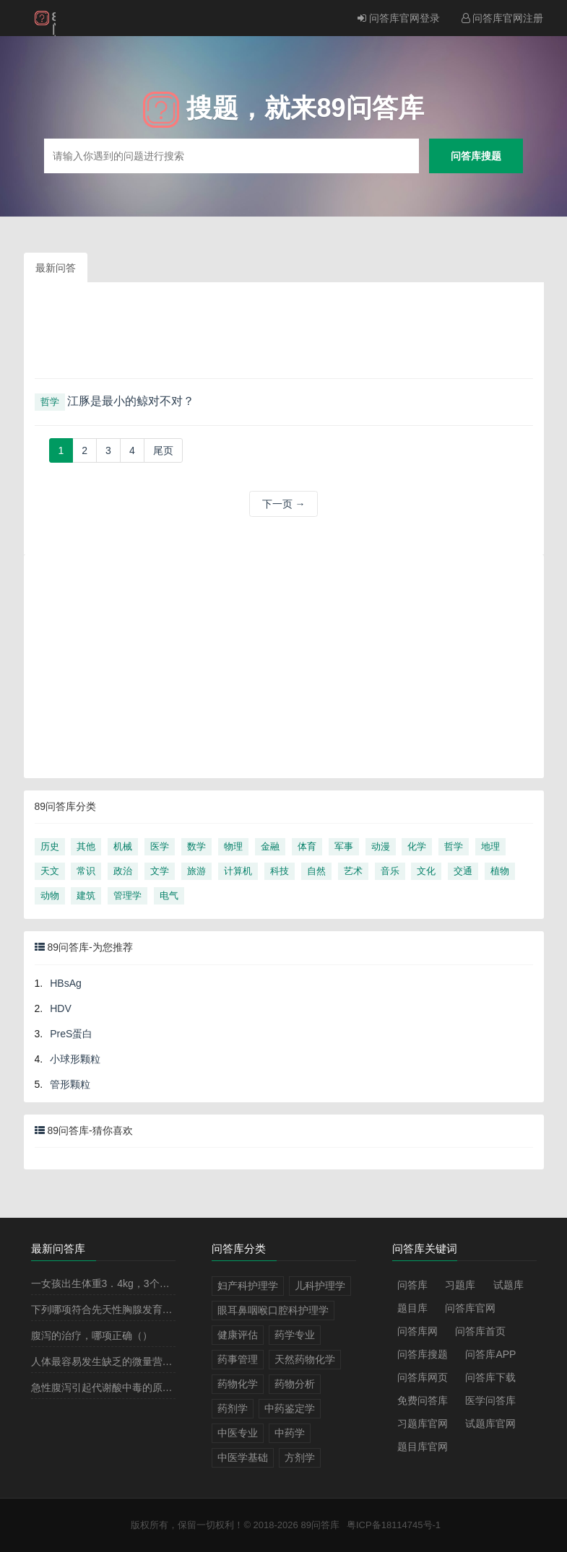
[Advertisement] (284, 335)
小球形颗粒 (75, 1059)
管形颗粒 (70, 1084)
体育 (307, 846)
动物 (49, 895)
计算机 (238, 871)
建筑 (86, 895)
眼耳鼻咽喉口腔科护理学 (273, 1310)
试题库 (508, 1285)
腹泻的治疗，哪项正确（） (91, 1335)
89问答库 (319, 1525)
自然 (316, 871)
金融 (270, 846)
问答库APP (490, 1354)
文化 (426, 871)
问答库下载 (490, 1377)
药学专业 (294, 1334)
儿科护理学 (320, 1285)
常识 (86, 871)
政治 (122, 871)
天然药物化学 (304, 1359)
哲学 (49, 401)
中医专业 (237, 1433)
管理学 (127, 895)
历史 (49, 846)
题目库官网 (422, 1446)
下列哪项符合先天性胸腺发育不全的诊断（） (132, 1309)
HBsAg (66, 983)
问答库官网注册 (503, 18)
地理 (490, 846)
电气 (169, 895)
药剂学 (232, 1408)
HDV (61, 1008)
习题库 (460, 1285)
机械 (122, 846)
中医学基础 (242, 1457)
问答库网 (417, 1331)
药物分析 (294, 1384)
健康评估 (237, 1334)
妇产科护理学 (247, 1285)
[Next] (163, 450)
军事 (343, 846)
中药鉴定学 (289, 1408)
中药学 (289, 1433)
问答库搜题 (476, 155)
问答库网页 (422, 1377)
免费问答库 (422, 1400)
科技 (279, 871)
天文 (49, 871)
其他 (86, 846)
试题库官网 (490, 1423)
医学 (159, 846)
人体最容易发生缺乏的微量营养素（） (117, 1361)
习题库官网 (422, 1423)
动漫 (380, 846)
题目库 (412, 1308)
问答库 (412, 1285)
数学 (196, 846)
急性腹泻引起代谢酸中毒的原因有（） (117, 1387)
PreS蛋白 (71, 1033)
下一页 (284, 504)
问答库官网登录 (399, 18)
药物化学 (237, 1384)
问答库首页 (480, 1331)
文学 (159, 871)
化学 (416, 846)
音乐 (390, 871)
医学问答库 (490, 1400)
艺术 (353, 871)
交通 (463, 871)
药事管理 (237, 1359)
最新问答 (55, 268)
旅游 (196, 871)
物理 (233, 846)
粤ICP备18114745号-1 (394, 1525)
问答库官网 (470, 1308)
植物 (499, 871)
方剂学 (300, 1457)
